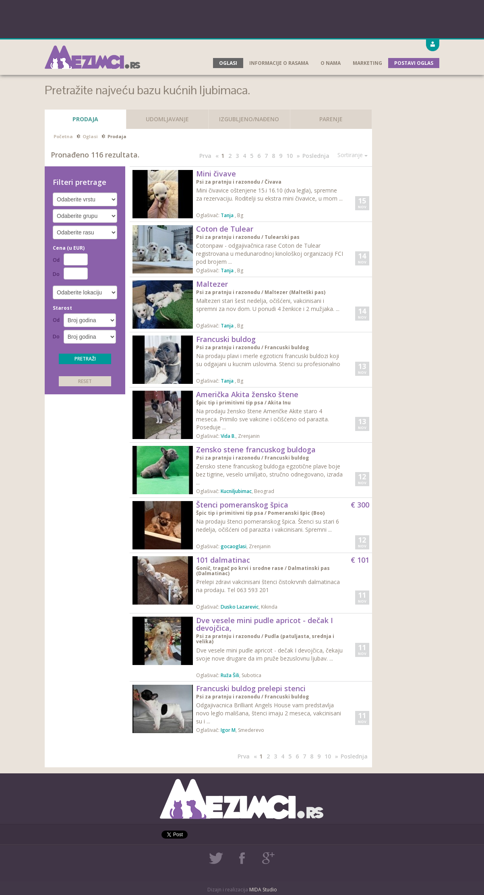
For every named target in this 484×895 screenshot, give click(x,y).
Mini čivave (216, 173)
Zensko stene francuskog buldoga (256, 449)
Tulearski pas (282, 237)
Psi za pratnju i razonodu (228, 181)
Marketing (367, 63)
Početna (63, 136)
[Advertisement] (242, 18)
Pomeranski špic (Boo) (296, 513)
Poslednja (315, 156)
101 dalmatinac (223, 560)
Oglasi (228, 63)
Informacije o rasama (278, 63)
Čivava (273, 181)
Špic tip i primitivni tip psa (230, 402)
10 (289, 156)
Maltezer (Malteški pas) (295, 292)
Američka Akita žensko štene (247, 394)
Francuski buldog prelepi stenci (251, 688)
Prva (205, 156)
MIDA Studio (263, 889)
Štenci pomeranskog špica (242, 505)
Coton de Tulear (224, 229)
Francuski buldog (226, 339)
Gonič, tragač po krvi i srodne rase (240, 568)
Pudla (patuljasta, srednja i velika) (265, 639)
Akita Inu (279, 402)
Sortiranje (352, 155)
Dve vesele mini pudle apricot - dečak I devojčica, (264, 624)
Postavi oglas (413, 63)
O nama (331, 63)
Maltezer (212, 284)
